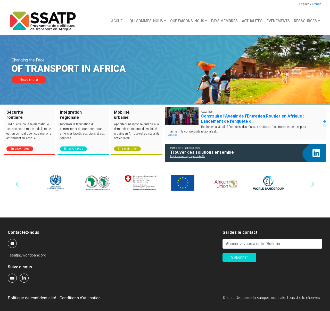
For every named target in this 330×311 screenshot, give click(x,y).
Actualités (252, 21)
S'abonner (239, 257)
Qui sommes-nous (146, 21)
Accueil (118, 21)
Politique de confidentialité (32, 298)
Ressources (305, 21)
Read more (29, 79)
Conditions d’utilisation (80, 298)
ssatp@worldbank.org (28, 255)
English (304, 4)
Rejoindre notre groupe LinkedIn (187, 156)
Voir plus (172, 135)
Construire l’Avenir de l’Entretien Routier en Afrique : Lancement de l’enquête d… (252, 118)
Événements (278, 21)
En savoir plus (20, 148)
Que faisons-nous (187, 21)
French (316, 4)
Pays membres (224, 21)
